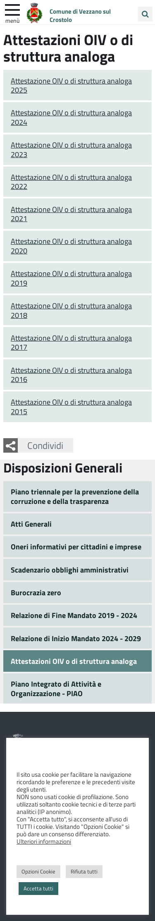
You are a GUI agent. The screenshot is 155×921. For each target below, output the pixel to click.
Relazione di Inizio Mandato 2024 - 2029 (76, 638)
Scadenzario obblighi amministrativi (70, 569)
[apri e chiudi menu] (12, 9)
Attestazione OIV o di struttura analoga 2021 (71, 214)
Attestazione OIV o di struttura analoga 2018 (71, 310)
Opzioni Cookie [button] (38, 871)
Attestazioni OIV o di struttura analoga (74, 661)
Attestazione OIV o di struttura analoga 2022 (71, 181)
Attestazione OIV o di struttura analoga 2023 (71, 149)
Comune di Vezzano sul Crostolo (80, 15)
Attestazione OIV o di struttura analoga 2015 (71, 406)
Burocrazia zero (36, 592)
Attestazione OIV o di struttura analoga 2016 (71, 374)
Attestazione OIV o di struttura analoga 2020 (71, 245)
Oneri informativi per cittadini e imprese (76, 546)
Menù (12, 20)
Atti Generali (31, 523)
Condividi (45, 445)
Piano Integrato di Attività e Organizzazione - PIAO (56, 688)
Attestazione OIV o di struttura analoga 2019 (71, 278)
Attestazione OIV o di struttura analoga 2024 (71, 117)
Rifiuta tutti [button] (84, 871)
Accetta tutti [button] (38, 888)
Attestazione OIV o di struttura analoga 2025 (71, 85)
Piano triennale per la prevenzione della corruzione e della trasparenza (75, 496)
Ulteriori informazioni (44, 841)
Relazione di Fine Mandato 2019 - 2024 (74, 615)
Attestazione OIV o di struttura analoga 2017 (71, 342)
